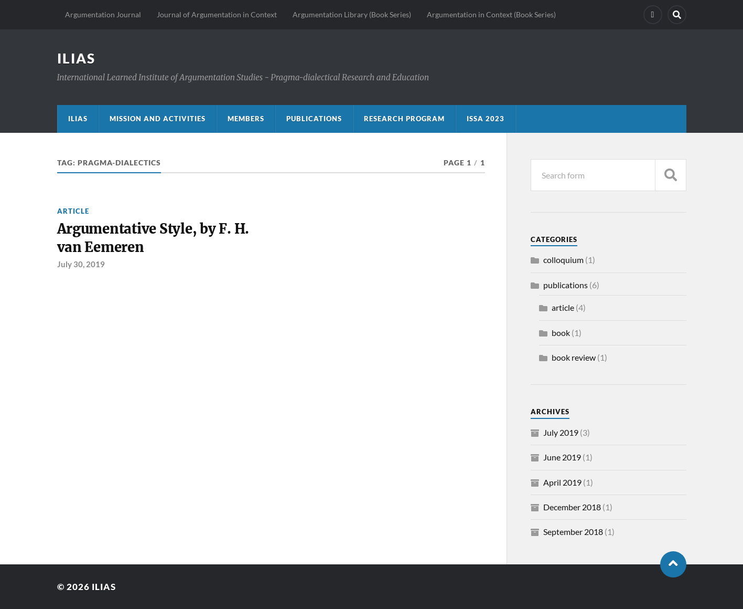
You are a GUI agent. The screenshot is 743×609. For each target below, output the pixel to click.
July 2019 (560, 432)
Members (246, 118)
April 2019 (562, 482)
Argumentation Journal (103, 14)
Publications (314, 118)
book (561, 333)
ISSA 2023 (485, 118)
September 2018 (573, 532)
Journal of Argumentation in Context (217, 14)
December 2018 (572, 507)
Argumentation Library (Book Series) (352, 14)
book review (574, 357)
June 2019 (562, 457)
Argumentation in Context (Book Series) (491, 14)
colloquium (563, 260)
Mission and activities (158, 118)
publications (565, 285)
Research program (404, 118)
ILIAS (76, 58)
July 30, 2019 (81, 264)
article (73, 211)
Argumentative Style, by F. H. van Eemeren (153, 237)
